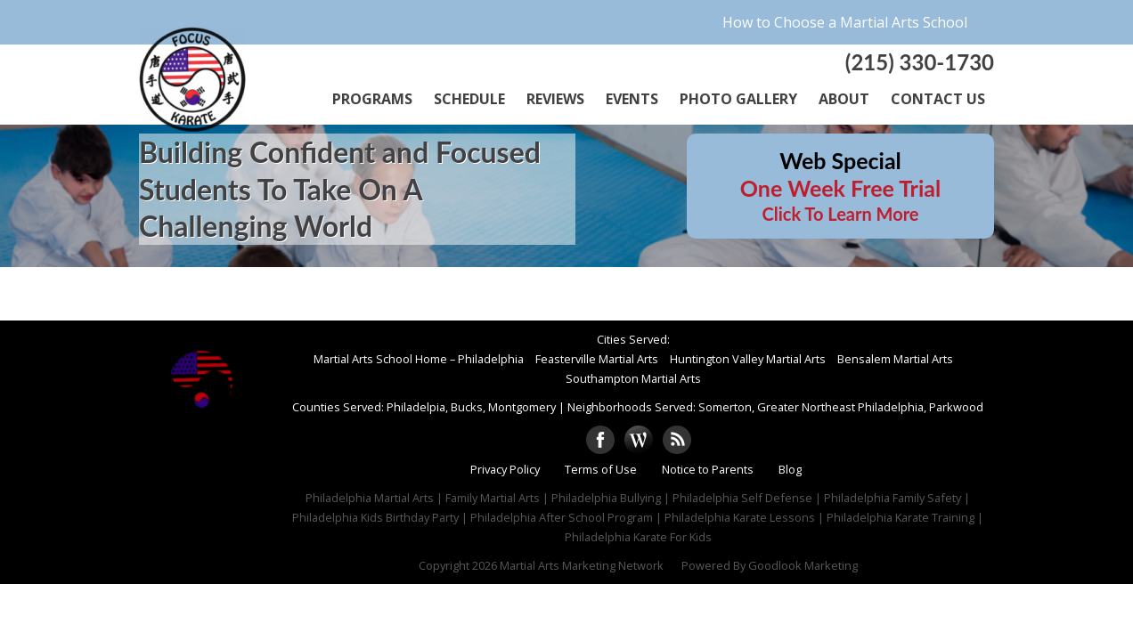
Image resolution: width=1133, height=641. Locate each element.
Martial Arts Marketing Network (582, 565)
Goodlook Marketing (803, 565)
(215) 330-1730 (919, 62)
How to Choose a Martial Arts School (844, 22)
